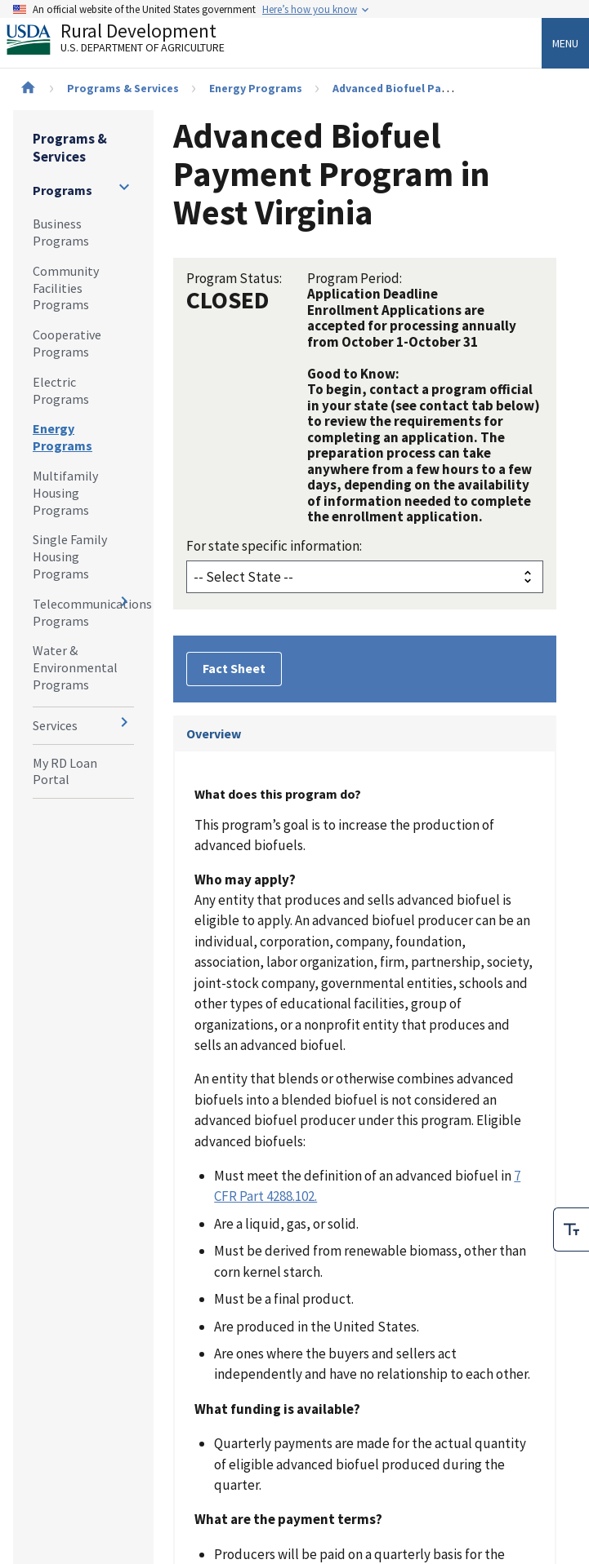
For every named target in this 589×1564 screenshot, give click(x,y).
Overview (213, 733)
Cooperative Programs (67, 343)
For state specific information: (274, 546)
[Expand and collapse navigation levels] (124, 187)
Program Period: (354, 278)
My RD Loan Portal (65, 771)
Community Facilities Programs (66, 288)
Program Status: (234, 278)
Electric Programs (61, 390)
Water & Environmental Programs (75, 667)
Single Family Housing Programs (70, 556)
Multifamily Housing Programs (65, 492)
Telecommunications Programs (83, 612)
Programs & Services (123, 88)
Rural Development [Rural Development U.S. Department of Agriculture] (129, 41)
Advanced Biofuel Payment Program (429, 88)
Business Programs (61, 232)
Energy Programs (255, 88)
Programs (62, 190)
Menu (565, 43)
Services (55, 725)
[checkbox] (571, 1229)
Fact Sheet (234, 668)
